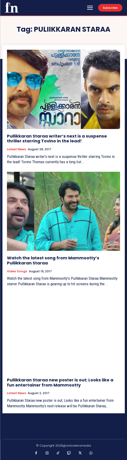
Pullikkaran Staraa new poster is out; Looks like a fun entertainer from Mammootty (60, 382)
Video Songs (17, 271)
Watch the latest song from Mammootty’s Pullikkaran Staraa (53, 260)
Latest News (16, 149)
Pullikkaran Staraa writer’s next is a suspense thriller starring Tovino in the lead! (57, 138)
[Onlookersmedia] (12, 7)
